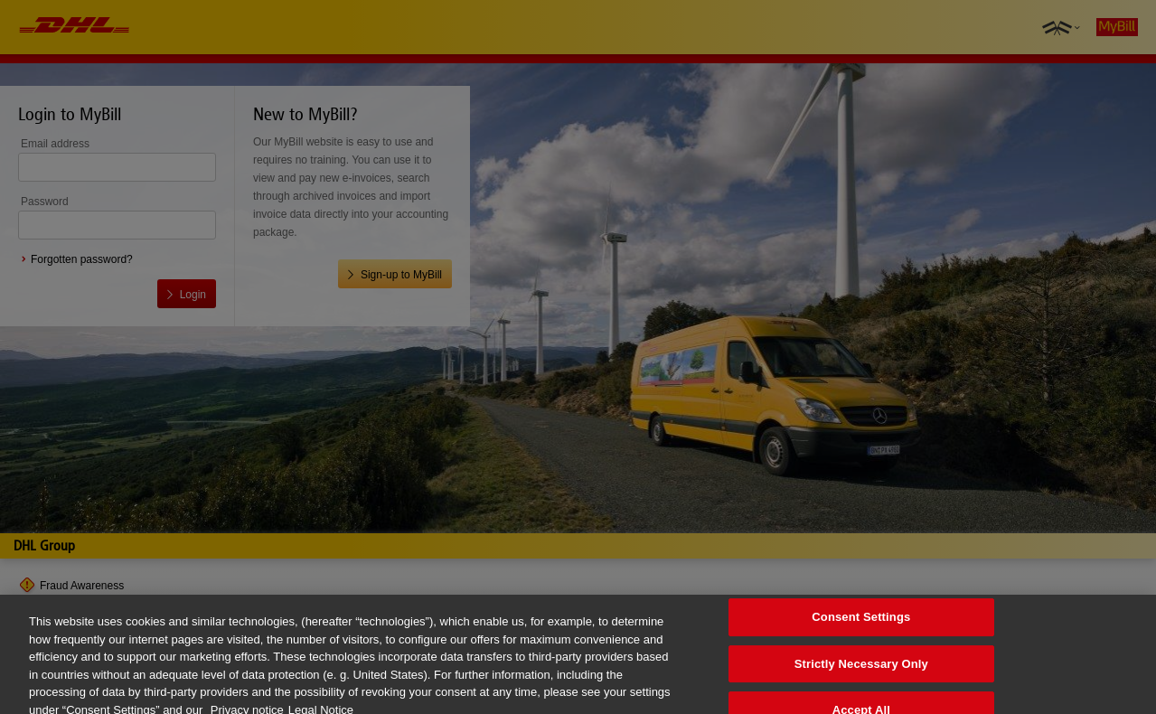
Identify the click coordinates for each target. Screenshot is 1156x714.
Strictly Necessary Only (861, 670)
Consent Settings (861, 623)
